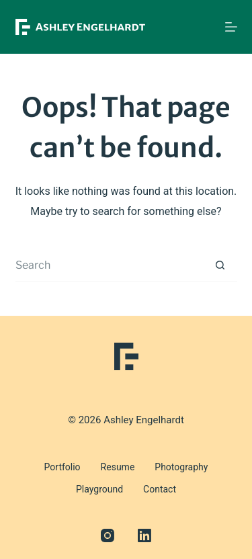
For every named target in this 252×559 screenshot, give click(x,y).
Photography (181, 467)
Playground (99, 489)
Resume (118, 467)
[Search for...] (109, 265)
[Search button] (220, 265)
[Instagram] (107, 535)
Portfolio (62, 467)
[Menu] (231, 27)
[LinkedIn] (144, 535)
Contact (159, 489)
